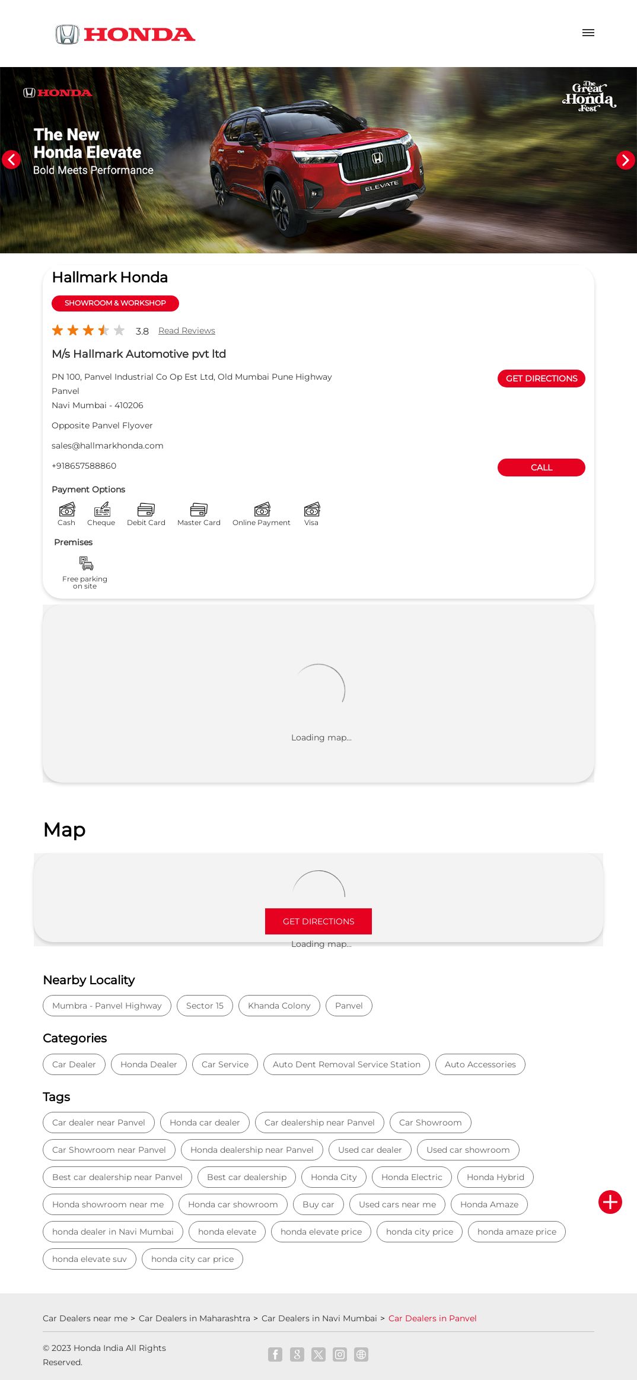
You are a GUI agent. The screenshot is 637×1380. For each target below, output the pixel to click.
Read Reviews (186, 330)
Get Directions (319, 921)
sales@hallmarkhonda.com (108, 445)
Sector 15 (205, 1005)
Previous (11, 160)
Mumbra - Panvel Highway (107, 1005)
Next (625, 160)
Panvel (349, 1005)
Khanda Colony (279, 1005)
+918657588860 (84, 465)
